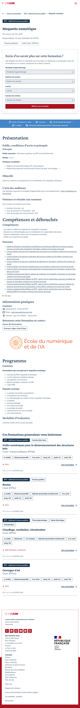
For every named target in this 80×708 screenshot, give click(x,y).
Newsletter (9, 701)
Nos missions (10, 641)
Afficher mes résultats (40, 106)
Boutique (8, 667)
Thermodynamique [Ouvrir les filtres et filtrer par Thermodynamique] (39, 520)
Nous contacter (11, 662)
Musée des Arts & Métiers (15, 670)
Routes (7, 484)
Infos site (8, 684)
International (10, 675)
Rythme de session (12, 77)
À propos (8, 655)
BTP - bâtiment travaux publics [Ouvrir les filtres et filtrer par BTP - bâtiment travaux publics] (16, 21)
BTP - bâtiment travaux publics (35, 13)
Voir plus (7, 296)
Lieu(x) (8, 86)
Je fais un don (10, 648)
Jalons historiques (12, 638)
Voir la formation (67, 465)
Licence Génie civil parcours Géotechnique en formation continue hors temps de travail (40, 267)
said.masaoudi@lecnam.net (21, 312)
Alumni (8, 646)
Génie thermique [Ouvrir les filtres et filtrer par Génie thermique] (57, 520)
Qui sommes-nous (12, 636)
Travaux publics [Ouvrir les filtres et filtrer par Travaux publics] (38, 480)
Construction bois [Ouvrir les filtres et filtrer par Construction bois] (39, 440)
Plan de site (9, 680)
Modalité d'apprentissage (15, 68)
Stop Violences (11, 677)
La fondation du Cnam (13, 643)
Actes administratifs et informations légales (21, 692)
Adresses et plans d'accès (15, 665)
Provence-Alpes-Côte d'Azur (15, 328)
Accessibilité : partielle (13, 697)
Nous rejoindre (10, 660)
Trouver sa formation (14, 13)
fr (3, 13)
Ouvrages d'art (11, 570)
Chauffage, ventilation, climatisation (24, 529)
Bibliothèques (10, 672)
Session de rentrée (12, 96)
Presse (7, 657)
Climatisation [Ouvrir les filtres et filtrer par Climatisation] (9, 525)
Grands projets (10, 651)
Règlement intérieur (12, 688)
